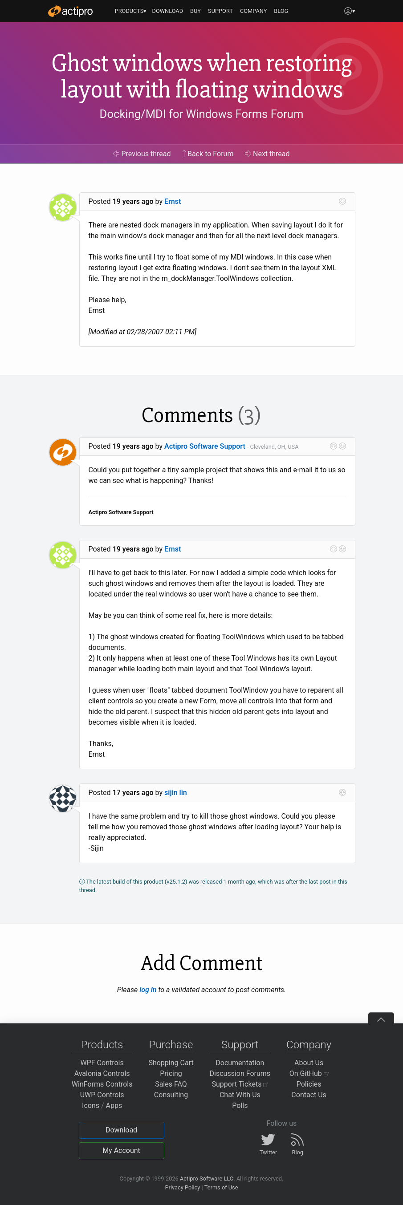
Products (102, 1045)
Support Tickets (240, 1084)
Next (267, 154)
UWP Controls (102, 1095)
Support (240, 1045)
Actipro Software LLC (206, 1178)
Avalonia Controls (102, 1073)
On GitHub (309, 1073)
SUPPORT (220, 11)
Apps (114, 1105)
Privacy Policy (182, 1187)
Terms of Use (221, 1187)
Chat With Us (240, 1095)
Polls (240, 1105)
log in (147, 990)
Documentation (240, 1063)
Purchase (171, 1045)
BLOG (281, 11)
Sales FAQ (171, 1084)
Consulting (171, 1095)
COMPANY (253, 11)
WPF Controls (102, 1063)
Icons (90, 1105)
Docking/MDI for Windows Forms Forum (202, 114)
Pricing (171, 1073)
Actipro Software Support (204, 446)
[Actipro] (70, 11)
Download (121, 1130)
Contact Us (308, 1095)
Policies (309, 1084)
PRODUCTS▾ (131, 11)
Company (308, 1045)
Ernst (172, 201)
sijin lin (175, 792)
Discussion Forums (240, 1073)
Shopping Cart (170, 1063)
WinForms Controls (102, 1084)
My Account (121, 1150)
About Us (308, 1063)
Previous (142, 154)
